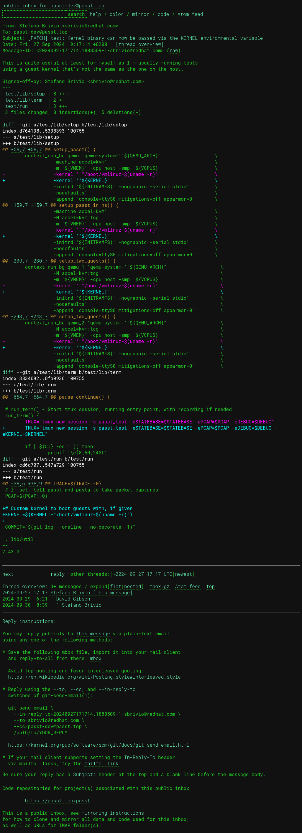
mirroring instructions (113, 813)
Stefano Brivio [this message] (91, 592)
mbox (95, 658)
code (163, 14)
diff (8, 124)
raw (174, 50)
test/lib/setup (25, 93)
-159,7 (19, 205)
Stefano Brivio (81, 605)
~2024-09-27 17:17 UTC (142, 574)
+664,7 (39, 397)
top (210, 586)
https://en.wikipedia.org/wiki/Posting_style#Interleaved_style (94, 677)
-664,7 (19, 397)
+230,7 (39, 261)
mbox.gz (159, 586)
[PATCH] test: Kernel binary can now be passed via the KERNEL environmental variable (145, 38)
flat (115, 586)
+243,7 (39, 316)
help (95, 14)
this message (93, 633)
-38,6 (18, 483)
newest (183, 574)
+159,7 (39, 205)
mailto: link (101, 763)
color (116, 14)
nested (132, 586)
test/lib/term (23, 100)
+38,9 (35, 483)
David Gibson (73, 599)
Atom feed (190, 14)
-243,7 (19, 316)
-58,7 (18, 149)
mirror (140, 14)
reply (57, 574)
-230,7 (19, 261)
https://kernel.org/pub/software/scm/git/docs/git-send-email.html (98, 745)
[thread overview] (140, 44)
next (8, 574)
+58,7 (35, 149)
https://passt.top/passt (57, 800)
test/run (16, 106)
